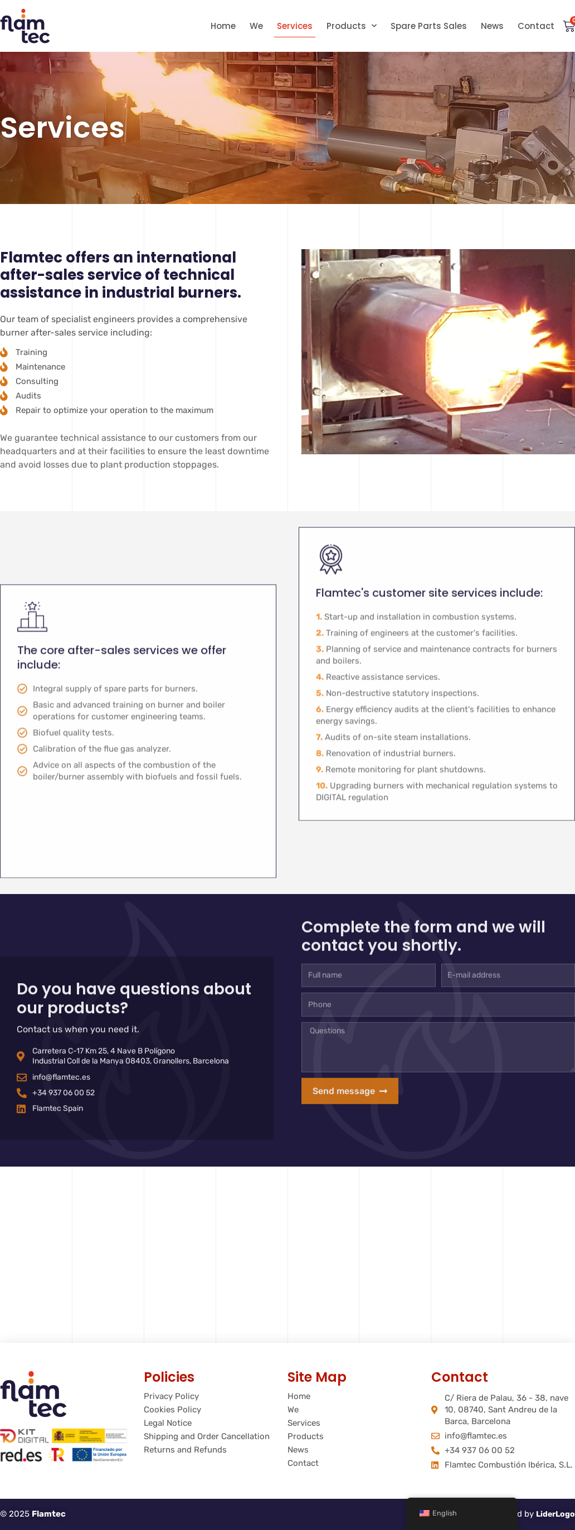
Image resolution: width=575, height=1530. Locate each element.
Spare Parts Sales (429, 26)
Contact (536, 26)
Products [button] (352, 26)
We (256, 26)
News (492, 26)
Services (295, 26)
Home (223, 26)
